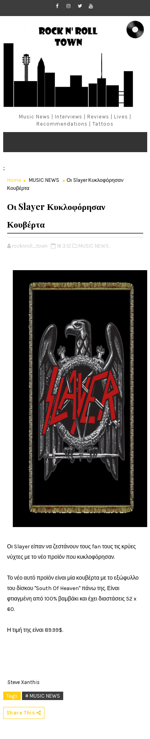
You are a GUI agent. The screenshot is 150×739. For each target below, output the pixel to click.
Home (14, 180)
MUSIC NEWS (44, 180)
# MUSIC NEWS (42, 696)
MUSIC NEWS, (94, 246)
